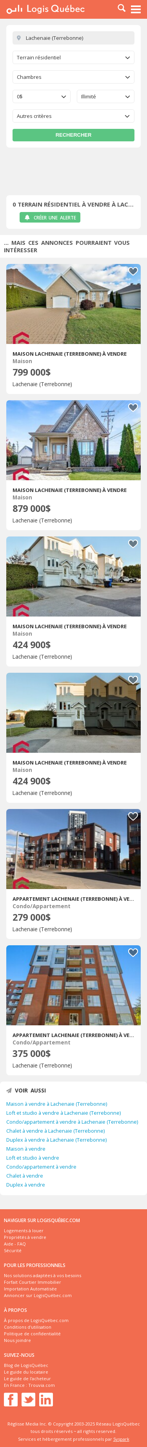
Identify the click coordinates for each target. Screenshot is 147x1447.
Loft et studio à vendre (32, 1157)
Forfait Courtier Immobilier (32, 1282)
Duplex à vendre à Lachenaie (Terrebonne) (56, 1139)
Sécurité (13, 1250)
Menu (136, 9)
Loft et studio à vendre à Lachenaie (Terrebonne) (63, 1112)
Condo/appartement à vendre (41, 1166)
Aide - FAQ (15, 1244)
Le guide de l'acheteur (27, 1378)
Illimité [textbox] (88, 96)
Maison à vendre (25, 1148)
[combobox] (73, 57)
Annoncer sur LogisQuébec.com (38, 1295)
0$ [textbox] (20, 96)
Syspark (121, 1439)
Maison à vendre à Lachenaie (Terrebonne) (56, 1103)
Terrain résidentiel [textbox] (39, 57)
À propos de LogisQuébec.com (36, 1320)
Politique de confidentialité (32, 1334)
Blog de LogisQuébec (26, 1365)
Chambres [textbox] (29, 76)
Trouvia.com (41, 1385)
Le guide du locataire (26, 1372)
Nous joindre (17, 1340)
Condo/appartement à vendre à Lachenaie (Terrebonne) (72, 1121)
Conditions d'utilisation (27, 1327)
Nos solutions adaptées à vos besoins (42, 1275)
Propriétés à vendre (25, 1237)
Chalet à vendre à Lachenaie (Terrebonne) (55, 1130)
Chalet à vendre (24, 1175)
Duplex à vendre (25, 1184)
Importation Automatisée (30, 1289)
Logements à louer (24, 1230)
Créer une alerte (50, 217)
